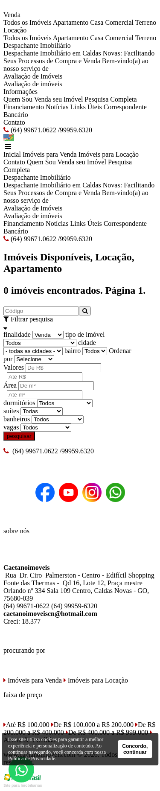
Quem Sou (17, 99)
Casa (96, 22)
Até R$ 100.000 (26, 724)
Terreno (146, 22)
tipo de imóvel (85, 334)
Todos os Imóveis (27, 22)
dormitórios (19, 402)
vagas (11, 427)
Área (10, 385)
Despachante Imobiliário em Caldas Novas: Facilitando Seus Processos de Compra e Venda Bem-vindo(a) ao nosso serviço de (78, 61)
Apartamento (71, 22)
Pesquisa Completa (110, 99)
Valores (13, 367)
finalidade (17, 334)
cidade (87, 342)
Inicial (12, 154)
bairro (72, 350)
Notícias (57, 107)
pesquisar (19, 436)
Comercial (119, 22)
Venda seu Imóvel (58, 99)
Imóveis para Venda (50, 154)
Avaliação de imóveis (32, 84)
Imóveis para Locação (109, 154)
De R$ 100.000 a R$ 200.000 (92, 724)
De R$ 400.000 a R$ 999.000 (107, 732)
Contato (14, 122)
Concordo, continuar (135, 749)
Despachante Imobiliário (37, 45)
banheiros (16, 419)
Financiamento (23, 107)
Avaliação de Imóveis (32, 76)
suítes (11, 410)
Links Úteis (86, 107)
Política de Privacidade (31, 759)
